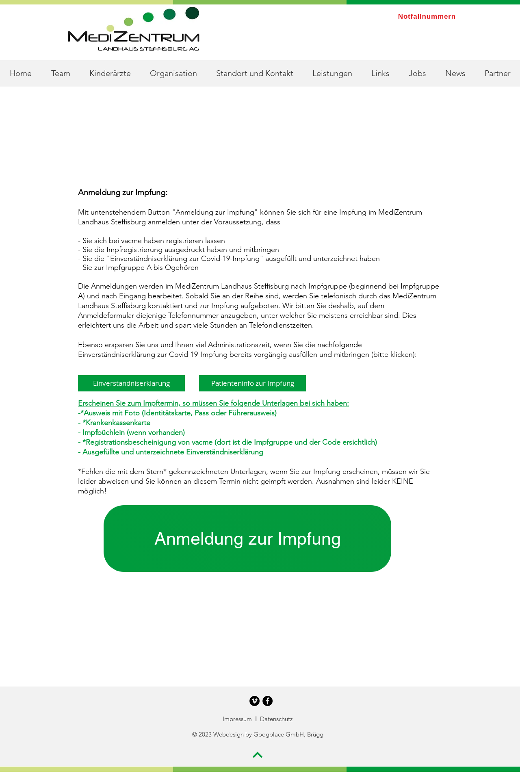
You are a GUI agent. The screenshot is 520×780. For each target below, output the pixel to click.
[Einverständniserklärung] (131, 383)
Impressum (238, 719)
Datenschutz (276, 719)
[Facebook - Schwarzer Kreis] (267, 701)
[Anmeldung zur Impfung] (247, 538)
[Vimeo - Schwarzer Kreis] (254, 701)
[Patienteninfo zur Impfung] (252, 383)
